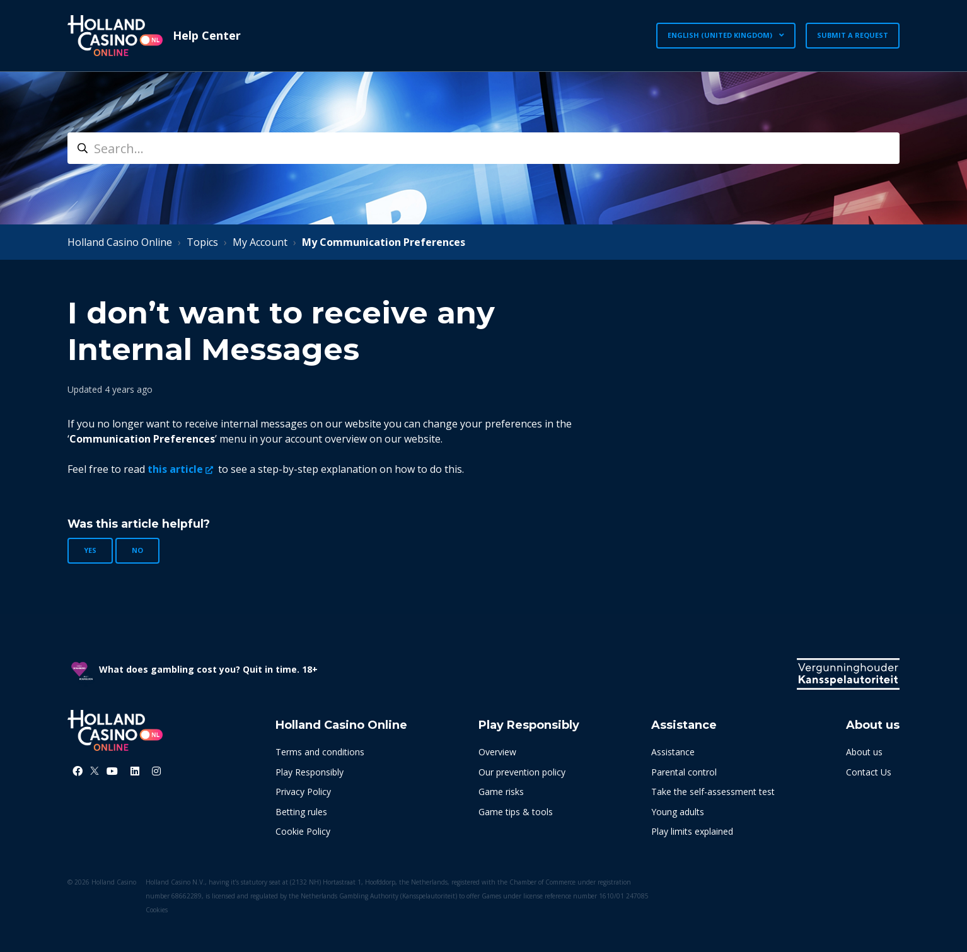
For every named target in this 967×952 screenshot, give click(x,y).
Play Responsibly (309, 772)
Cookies (157, 909)
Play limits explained (692, 831)
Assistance (673, 752)
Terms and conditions (319, 752)
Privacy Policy (303, 792)
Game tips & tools (515, 812)
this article (175, 469)
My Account (260, 242)
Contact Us (868, 772)
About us (864, 752)
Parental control (684, 772)
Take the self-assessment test (713, 792)
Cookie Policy (302, 831)
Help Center (207, 35)
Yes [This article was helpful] (90, 550)
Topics (202, 242)
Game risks (501, 792)
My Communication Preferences (383, 242)
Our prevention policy (521, 772)
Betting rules (301, 812)
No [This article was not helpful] (137, 550)
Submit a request (852, 35)
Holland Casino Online (119, 242)
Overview (497, 752)
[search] (483, 148)
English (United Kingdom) (721, 35)
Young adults (677, 812)
